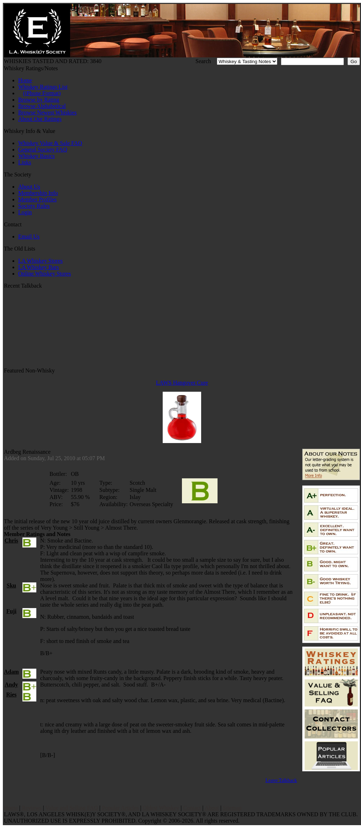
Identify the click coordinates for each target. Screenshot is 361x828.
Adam (11, 672)
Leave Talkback (281, 780)
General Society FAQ (42, 149)
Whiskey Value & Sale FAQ (50, 143)
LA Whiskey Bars (38, 267)
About (212, 808)
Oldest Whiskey (161, 808)
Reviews (31, 808)
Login (25, 212)
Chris (11, 541)
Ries (11, 694)
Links (24, 162)
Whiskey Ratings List (43, 87)
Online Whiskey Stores (44, 274)
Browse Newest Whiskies (47, 112)
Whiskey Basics (36, 156)
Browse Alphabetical (42, 106)
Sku (11, 585)
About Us (29, 187)
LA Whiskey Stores (40, 261)
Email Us (29, 236)
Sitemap (232, 808)
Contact (192, 808)
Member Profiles (37, 199)
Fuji (11, 611)
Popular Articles (120, 808)
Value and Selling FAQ (71, 808)
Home (25, 80)
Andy (11, 685)
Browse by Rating (38, 100)
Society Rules (33, 206)
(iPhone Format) (42, 93)
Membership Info (38, 193)
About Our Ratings (40, 119)
